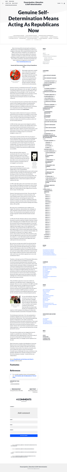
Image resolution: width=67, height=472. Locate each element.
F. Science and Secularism (50, 127)
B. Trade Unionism (48, 90)
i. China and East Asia (50, 178)
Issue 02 (47, 196)
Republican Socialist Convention (48, 60)
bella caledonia (46, 290)
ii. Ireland (50, 38)
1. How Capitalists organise (18, 35)
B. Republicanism (22, 38)
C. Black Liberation (48, 98)
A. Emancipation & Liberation (48, 191)
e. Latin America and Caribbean (50, 166)
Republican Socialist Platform (50, 267)
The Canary (45, 306)
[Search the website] (62, 3)
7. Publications (46, 189)
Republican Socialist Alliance (49, 266)
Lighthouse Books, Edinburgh (49, 254)
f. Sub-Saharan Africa (50, 169)
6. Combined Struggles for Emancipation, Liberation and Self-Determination (50, 136)
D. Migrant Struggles (49, 99)
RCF (32, 39)
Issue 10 (47, 208)
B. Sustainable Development (47, 116)
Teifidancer (45, 305)
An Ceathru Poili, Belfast (48, 249)
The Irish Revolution (47, 323)
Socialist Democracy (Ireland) (50, 304)
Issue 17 (47, 220)
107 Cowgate (46, 318)
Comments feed (46, 338)
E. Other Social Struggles (50, 101)
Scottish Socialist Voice (48, 303)
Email (11, 424)
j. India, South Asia (49, 179)
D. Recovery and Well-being (50, 121)
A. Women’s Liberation (49, 94)
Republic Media (46, 299)
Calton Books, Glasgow (48, 251)
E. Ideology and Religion (49, 124)
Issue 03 (47, 198)
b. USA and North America (32, 38)
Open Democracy (47, 296)
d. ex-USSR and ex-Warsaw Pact (49, 162)
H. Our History (47, 133)
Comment (12, 406)
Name (11, 419)
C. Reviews (46, 236)
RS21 (44, 301)
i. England (47, 142)
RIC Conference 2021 (47, 268)
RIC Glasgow (46, 273)
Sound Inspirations (47, 321)
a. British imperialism (50, 152)
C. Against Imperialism (42, 38)
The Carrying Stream (47, 322)
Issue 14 (47, 215)
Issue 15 (47, 217)
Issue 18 (47, 222)
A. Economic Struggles (49, 88)
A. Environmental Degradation (48, 112)
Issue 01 (47, 194)
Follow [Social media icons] (59, 3)
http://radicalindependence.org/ (24, 61)
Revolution (45, 300)
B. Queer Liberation (48, 96)
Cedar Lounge (46, 291)
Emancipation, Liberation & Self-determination (33, 3)
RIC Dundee (45, 270)
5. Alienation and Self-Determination (45, 35)
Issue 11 (47, 210)
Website (11, 429)
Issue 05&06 (47, 201)
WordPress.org (46, 339)
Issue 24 (47, 232)
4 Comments (28, 40)
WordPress (29, 468)
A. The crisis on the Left (13, 38)
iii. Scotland (55, 38)
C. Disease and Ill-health (49, 119)
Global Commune (48, 57)
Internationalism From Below (11, 5)
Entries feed (45, 336)
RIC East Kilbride (46, 271)
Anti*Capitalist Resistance (48, 289)
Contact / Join (8, 3)
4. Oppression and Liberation (49, 91)
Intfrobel (45, 319)
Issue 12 (47, 212)
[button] (64, 3)
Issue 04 (47, 200)
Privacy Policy (15, 3)
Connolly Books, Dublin (48, 252)
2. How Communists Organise (31, 35)
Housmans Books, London (49, 253)
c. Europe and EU (49, 159)
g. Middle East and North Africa (49, 173)
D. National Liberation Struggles (49, 186)
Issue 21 (47, 227)
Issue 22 (47, 229)
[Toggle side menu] (3, 3)
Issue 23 (47, 231)
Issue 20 (47, 226)
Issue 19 (47, 224)
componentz (37, 468)
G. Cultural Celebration (49, 130)
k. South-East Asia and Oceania (50, 182)
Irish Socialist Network (48, 295)
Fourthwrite (46, 294)
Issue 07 (47, 203)
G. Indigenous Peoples (49, 106)
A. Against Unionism (48, 140)
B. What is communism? (49, 82)
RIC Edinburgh (46, 272)
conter (44, 293)
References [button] (15, 370)
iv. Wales (47, 147)
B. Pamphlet (46, 234)
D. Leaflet (46, 238)
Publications (11, 1)
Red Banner (45, 298)
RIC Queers (45, 275)
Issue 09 (47, 207)
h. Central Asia (48, 176)
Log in (44, 335)
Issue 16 (47, 219)
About (6, 1)
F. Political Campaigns (49, 104)
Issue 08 (47, 205)
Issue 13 (47, 213)
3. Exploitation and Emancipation (47, 85)
